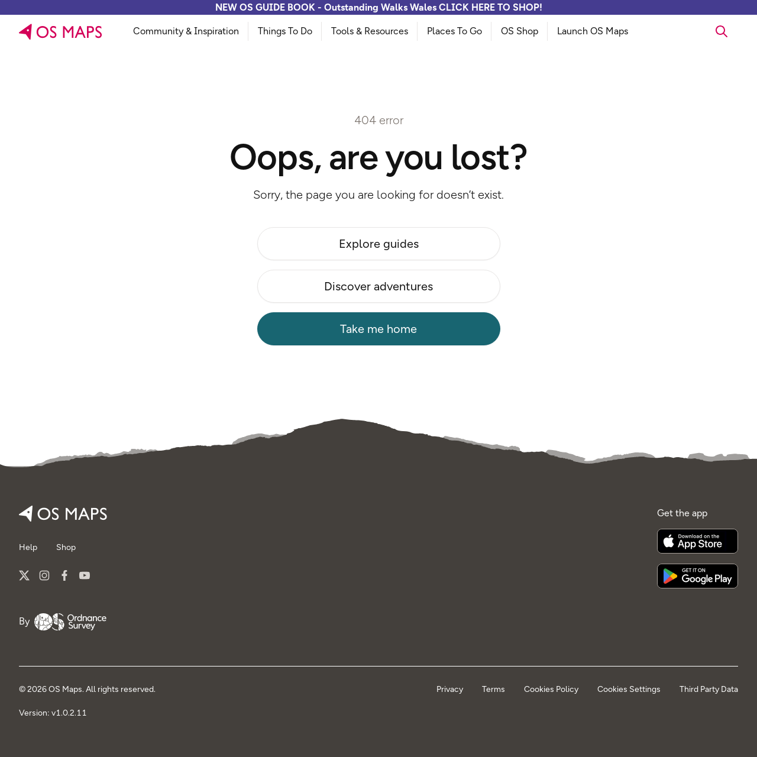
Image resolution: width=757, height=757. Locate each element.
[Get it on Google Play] (697, 576)
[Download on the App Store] (697, 541)
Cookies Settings (629, 689)
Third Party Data (709, 689)
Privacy (449, 689)
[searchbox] (689, 31)
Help (28, 547)
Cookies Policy (551, 689)
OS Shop (519, 31)
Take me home (378, 329)
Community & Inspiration (186, 31)
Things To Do (285, 31)
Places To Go (454, 31)
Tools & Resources (369, 31)
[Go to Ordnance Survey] (70, 622)
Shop (66, 547)
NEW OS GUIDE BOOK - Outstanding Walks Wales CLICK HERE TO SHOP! (378, 7)
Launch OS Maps (592, 31)
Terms (493, 689)
